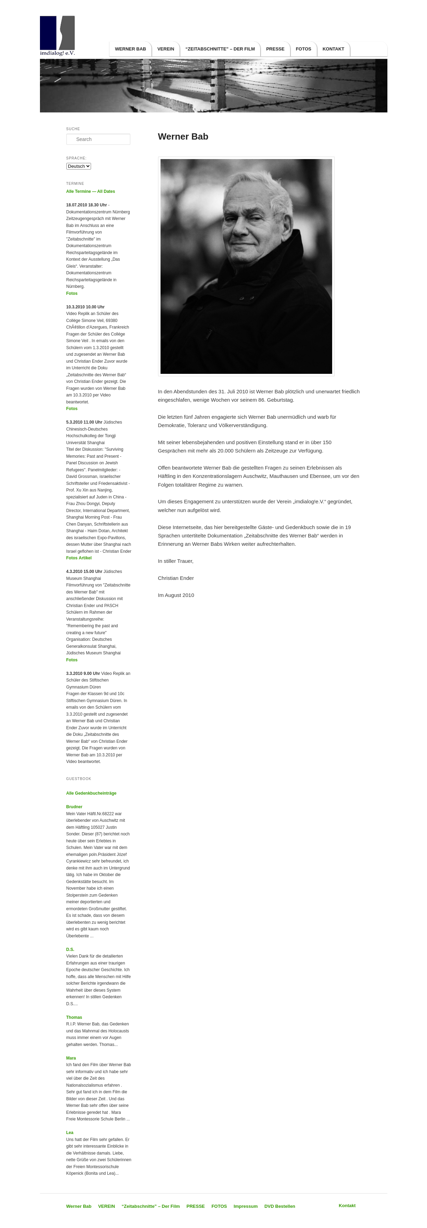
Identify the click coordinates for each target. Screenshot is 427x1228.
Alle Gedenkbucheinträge (91, 793)
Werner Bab (130, 49)
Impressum (245, 1206)
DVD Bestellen (279, 1206)
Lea (70, 1132)
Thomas (74, 1017)
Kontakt (333, 49)
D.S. (70, 949)
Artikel (85, 558)
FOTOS (303, 49)
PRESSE (275, 49)
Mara (71, 1058)
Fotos (72, 293)
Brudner (74, 806)
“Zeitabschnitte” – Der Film (220, 49)
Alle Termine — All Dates (90, 191)
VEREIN (165, 49)
